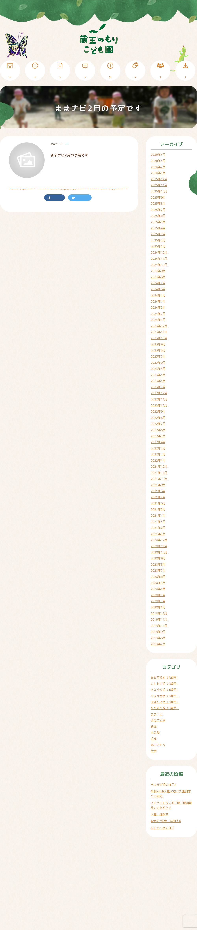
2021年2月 (158, 528)
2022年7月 (158, 424)
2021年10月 (159, 479)
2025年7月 (158, 210)
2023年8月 (158, 350)
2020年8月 (158, 564)
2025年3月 (158, 234)
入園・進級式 (159, 814)
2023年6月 (158, 363)
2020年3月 (158, 595)
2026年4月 (158, 155)
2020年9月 (158, 558)
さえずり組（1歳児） (165, 690)
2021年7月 (158, 497)
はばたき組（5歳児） (165, 702)
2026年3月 (158, 161)
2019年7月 (158, 644)
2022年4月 (158, 442)
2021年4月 (158, 515)
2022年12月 (159, 393)
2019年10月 (159, 626)
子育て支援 (158, 720)
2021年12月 (159, 467)
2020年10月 (159, 552)
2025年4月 (158, 228)
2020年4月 (158, 589)
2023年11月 (159, 332)
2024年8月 (158, 277)
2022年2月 (158, 454)
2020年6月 (158, 577)
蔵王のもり (158, 745)
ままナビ (157, 714)
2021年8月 (158, 491)
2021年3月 (158, 522)
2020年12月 (159, 540)
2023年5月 (158, 369)
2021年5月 (158, 509)
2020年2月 (158, 601)
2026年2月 (158, 167)
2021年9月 (158, 485)
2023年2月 (158, 387)
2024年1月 (158, 320)
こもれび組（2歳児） (165, 684)
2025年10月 (159, 191)
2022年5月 (158, 436)
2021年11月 (159, 473)
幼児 (154, 726)
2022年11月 (159, 399)
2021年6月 (158, 503)
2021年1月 (158, 534)
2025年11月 (159, 185)
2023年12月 (159, 326)
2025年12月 (159, 179)
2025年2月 (158, 240)
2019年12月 (159, 613)
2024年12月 (159, 252)
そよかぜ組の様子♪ (163, 785)
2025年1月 (158, 246)
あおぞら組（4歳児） (165, 677)
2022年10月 (159, 405)
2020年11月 (159, 546)
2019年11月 (159, 619)
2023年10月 (159, 338)
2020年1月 (158, 607)
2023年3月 (158, 381)
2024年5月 (158, 295)
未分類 (155, 733)
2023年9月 (158, 344)
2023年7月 (158, 356)
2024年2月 (158, 314)
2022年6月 (158, 430)
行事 (154, 751)
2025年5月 (158, 222)
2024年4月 (158, 301)
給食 (154, 739)
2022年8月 (158, 418)
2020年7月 (158, 570)
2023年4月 (158, 375)
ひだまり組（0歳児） (165, 708)
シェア (56, 198)
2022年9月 (158, 411)
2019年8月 (158, 638)
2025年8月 (158, 203)
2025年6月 (158, 216)
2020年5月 (158, 583)
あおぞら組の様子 (162, 828)
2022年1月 (158, 460)
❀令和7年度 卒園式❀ (166, 821)
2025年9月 (158, 197)
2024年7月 (158, 283)
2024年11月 (159, 259)
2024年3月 (158, 307)
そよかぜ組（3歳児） (165, 696)
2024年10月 (159, 265)
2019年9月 (158, 632)
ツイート (81, 198)
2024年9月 (158, 271)
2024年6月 (158, 289)
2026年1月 (158, 173)
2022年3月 (158, 448)
